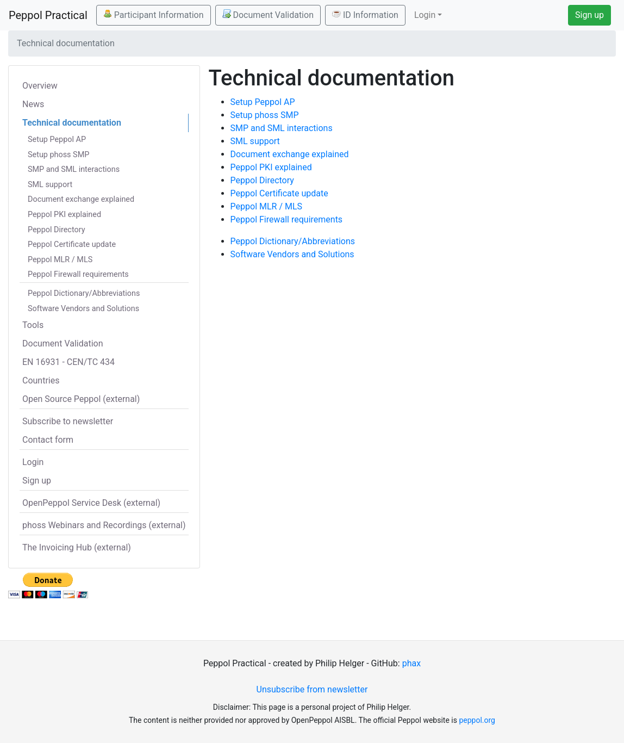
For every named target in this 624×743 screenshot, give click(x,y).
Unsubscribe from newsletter (312, 689)
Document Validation (268, 14)
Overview (40, 86)
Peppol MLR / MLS (60, 259)
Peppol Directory (56, 229)
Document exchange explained (81, 199)
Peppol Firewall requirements (78, 274)
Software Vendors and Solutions (83, 308)
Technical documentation (71, 122)
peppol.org (477, 720)
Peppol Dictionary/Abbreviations (84, 293)
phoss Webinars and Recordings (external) (104, 525)
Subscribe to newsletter (67, 421)
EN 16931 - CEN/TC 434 (68, 362)
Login (32, 462)
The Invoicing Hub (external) (76, 547)
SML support (50, 184)
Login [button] (424, 15)
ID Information (365, 14)
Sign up (589, 15)
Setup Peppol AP (57, 139)
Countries (40, 380)
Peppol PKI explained (64, 214)
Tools (32, 325)
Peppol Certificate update (72, 244)
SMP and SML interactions (74, 169)
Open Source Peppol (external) (81, 399)
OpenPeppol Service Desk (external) (91, 503)
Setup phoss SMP (58, 154)
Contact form (47, 440)
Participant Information (153, 14)
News (33, 104)
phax (411, 663)
